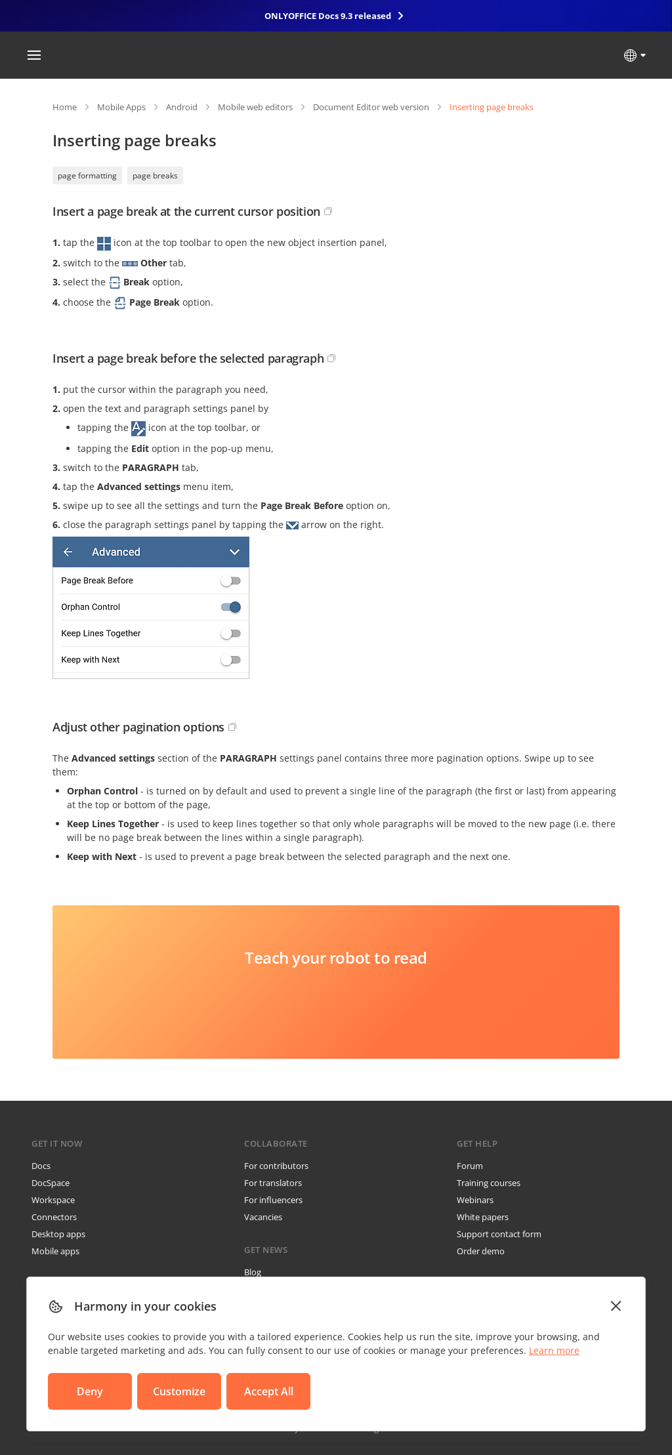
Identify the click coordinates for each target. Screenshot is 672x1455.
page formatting (87, 175)
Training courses (488, 1183)
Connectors (54, 1217)
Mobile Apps (121, 107)
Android (182, 107)
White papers (483, 1217)
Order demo (481, 1251)
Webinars (475, 1200)
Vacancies (263, 1217)
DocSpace (51, 1183)
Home (64, 107)
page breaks (155, 175)
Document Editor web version (371, 107)
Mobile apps (55, 1251)
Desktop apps (58, 1234)
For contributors (276, 1166)
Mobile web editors (255, 107)
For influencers (273, 1200)
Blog (252, 1272)
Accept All (268, 1391)
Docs (41, 1166)
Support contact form (499, 1234)
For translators (273, 1183)
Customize (179, 1391)
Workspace (53, 1200)
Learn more (554, 1350)
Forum (470, 1166)
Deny (90, 1391)
